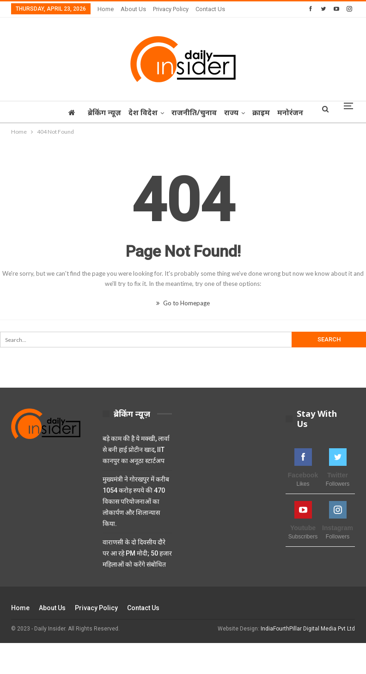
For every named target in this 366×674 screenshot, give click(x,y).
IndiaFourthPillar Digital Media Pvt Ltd (308, 628)
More (291, 112)
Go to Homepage (183, 303)
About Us (133, 9)
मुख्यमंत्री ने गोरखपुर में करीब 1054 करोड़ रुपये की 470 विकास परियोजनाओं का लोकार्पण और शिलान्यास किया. (136, 501)
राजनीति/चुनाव (194, 112)
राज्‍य (233, 112)
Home (106, 9)
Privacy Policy (171, 9)
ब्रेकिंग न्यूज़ (101, 112)
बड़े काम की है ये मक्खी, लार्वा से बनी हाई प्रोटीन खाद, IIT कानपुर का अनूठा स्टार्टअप (136, 449)
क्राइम (264, 112)
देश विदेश (141, 112)
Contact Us (210, 9)
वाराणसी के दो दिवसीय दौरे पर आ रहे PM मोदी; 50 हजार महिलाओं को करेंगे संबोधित (137, 553)
